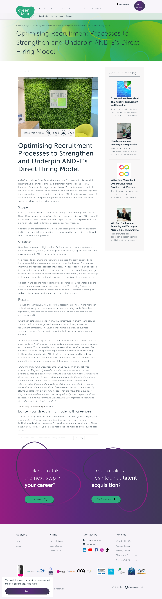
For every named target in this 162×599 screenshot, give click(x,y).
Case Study (79, 438)
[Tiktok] (108, 550)
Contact (69, 16)
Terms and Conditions (127, 555)
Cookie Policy (123, 546)
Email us (91, 544)
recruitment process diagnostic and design (55, 438)
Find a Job (37, 501)
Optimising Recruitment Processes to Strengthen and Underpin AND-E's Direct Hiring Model (71, 26)
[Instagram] (103, 550)
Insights (54, 16)
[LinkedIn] (85, 550)
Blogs (26, 26)
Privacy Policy (123, 550)
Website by (129, 587)
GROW (98, 9)
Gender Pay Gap (124, 541)
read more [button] (32, 584)
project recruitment (27, 438)
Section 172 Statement (127, 560)
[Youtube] (91, 550)
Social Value (56, 550)
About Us (42, 9)
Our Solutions (104, 501)
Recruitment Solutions (59, 9)
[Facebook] (97, 550)
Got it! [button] (27, 591)
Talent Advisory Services (81, 9)
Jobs (61, 16)
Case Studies (43, 16)
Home (18, 26)
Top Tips (20, 541)
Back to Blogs (29, 71)
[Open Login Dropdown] (125, 4)
